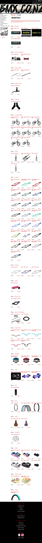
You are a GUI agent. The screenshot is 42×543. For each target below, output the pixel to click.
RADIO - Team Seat (24, 418)
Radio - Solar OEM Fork (14, 153)
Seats (39, 21)
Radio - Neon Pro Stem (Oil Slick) (25, 450)
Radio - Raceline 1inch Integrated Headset (14, 356)
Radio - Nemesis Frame (35, 267)
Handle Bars (27, 21)
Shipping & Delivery (21, 517)
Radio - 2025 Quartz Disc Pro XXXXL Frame (15, 190)
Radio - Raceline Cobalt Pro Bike (25, 138)
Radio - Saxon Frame (24, 267)
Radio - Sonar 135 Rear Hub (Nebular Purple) (25, 372)
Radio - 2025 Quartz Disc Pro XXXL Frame (25, 190)
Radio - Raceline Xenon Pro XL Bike (26, 117)
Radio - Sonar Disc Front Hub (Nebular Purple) (36, 372)
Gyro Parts (17, 21)
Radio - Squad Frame (14, 267)
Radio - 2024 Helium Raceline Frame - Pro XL (36, 241)
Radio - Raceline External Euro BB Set (26, 54)
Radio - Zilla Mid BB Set (14, 54)
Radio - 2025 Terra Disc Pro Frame (15, 180)
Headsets (30, 21)
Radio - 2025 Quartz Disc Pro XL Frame (15, 200)
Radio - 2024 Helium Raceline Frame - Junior (15, 241)
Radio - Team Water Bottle (15, 387)
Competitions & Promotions (5, 25)
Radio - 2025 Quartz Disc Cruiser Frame (35, 180)
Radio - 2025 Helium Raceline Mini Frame (15, 231)
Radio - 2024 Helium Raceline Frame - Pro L (15, 252)
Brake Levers (25, 20)
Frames (39, 20)
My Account (21, 522)
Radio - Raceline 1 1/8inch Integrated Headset (25, 356)
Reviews (1, 24)
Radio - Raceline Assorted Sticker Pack (25, 476)
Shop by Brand (2, 16)
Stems (16, 448)
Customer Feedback (21, 511)
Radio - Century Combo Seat (15, 418)
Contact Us (21, 507)
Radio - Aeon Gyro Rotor (25, 314)
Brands (13, 15)
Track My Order (21, 524)
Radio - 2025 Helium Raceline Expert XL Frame (15, 221)
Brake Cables (21, 20)
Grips (14, 21)
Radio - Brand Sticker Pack (15, 476)
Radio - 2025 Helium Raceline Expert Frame (26, 221)
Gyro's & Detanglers (22, 21)
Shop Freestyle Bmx (3, 17)
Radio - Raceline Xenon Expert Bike (36, 128)
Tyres (16, 490)
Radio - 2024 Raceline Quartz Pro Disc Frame (25, 231)
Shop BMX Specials (3, 15)
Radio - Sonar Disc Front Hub (15, 371)
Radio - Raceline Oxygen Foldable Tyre (15, 492)
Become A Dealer (21, 529)
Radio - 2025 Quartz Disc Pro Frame (36, 200)
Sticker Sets (18, 474)
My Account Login (29, 1)
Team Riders (21, 509)
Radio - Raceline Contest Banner (15, 28)
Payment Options (21, 527)
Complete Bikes (33, 20)
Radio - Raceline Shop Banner (15, 38)
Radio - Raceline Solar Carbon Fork (26, 154)
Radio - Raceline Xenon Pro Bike (36, 117)
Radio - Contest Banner (35, 28)
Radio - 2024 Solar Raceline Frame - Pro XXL (25, 241)
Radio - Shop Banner (24, 28)
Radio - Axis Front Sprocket (15, 434)
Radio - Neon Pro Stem (25, 460)
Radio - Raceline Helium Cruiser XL (15, 117)
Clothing (29, 20)
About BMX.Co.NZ (21, 506)
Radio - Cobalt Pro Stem (35, 450)
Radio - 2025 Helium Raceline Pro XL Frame (26, 210)
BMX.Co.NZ (3, 37)
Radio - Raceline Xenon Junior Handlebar (26, 330)
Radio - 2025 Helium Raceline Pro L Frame (36, 210)
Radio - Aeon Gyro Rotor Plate (15, 298)
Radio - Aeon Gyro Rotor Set (15, 314)
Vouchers (1, 21)
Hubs (33, 21)
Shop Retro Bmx (3, 20)
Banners (12, 20)
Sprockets (17, 432)
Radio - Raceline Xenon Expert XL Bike (16, 128)
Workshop (2, 22)
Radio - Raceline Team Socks (15, 101)
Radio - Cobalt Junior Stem (36, 460)
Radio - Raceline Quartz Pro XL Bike (16, 138)
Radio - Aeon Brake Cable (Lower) (15, 70)
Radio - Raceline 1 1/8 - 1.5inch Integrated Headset (36, 356)
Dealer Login (24, 1)
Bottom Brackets (16, 20)
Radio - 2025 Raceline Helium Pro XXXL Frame (26, 180)
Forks (36, 20)
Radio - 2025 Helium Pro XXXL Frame (15, 210)
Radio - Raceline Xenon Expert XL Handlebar (36, 330)
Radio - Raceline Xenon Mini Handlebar (15, 330)
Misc (35, 21)
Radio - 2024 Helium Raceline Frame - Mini (36, 231)
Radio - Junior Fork (35, 153)
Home (1, 14)
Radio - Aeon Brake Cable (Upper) (25, 70)
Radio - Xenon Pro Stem (15, 460)
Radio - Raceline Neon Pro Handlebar (25, 340)
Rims (37, 21)
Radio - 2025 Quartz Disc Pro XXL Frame (36, 190)
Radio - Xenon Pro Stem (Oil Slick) (15, 450)
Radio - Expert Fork (14, 163)
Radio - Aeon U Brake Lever (15, 85)
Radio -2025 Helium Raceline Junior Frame (36, 221)
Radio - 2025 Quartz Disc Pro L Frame (26, 200)
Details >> (19, 47)
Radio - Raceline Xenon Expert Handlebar (16, 340)
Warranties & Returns (21, 515)
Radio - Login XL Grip (14, 282)
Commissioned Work (3, 23)
